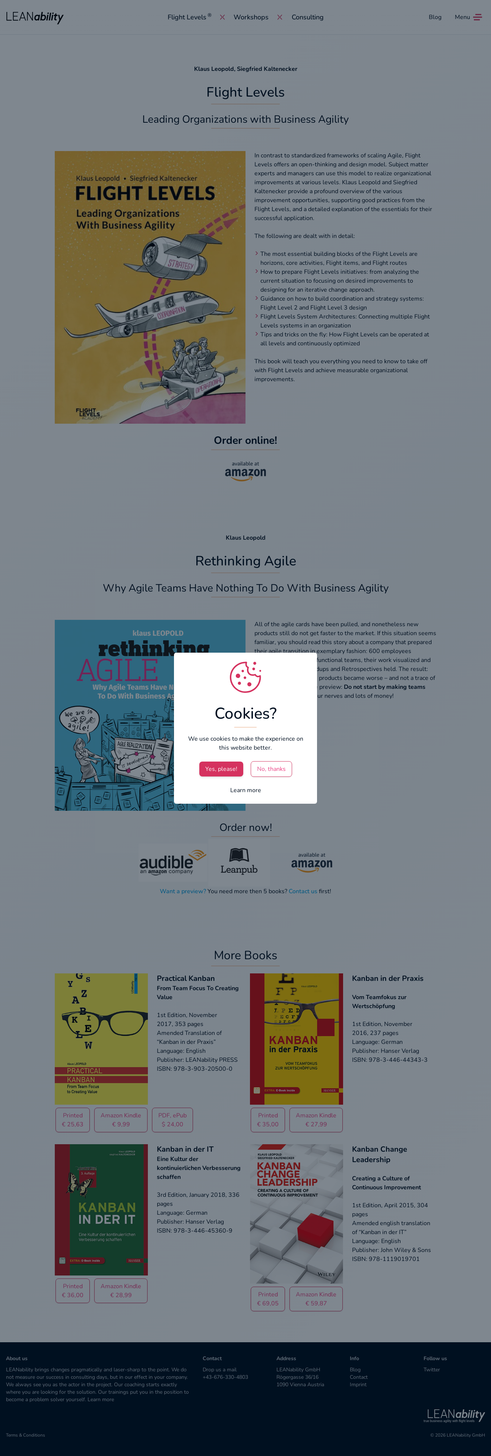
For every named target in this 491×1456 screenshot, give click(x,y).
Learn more (245, 790)
